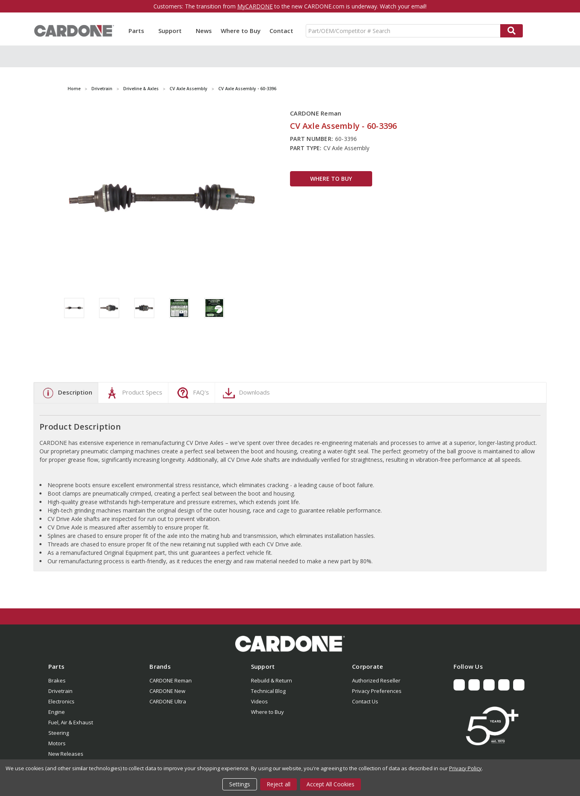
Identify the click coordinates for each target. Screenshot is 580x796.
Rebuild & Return (271, 680)
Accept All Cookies (330, 784)
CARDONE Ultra (167, 701)
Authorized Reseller (376, 680)
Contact (281, 31)
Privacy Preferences (377, 691)
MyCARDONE (255, 6)
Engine (56, 711)
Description (66, 393)
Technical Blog (268, 691)
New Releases (65, 753)
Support (172, 31)
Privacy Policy (465, 768)
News (204, 31)
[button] (290, 644)
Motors (57, 743)
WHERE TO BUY (331, 178)
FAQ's (192, 393)
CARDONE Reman (170, 680)
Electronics (61, 701)
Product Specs (133, 393)
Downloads (245, 393)
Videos (259, 701)
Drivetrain (60, 691)
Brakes (57, 680)
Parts (138, 31)
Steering (58, 732)
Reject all (278, 784)
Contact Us (365, 701)
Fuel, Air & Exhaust (70, 722)
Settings (239, 784)
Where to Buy (241, 31)
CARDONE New (167, 691)
